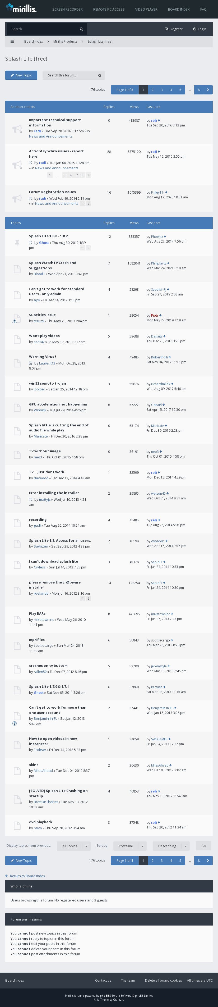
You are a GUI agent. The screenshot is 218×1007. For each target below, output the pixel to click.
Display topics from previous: (49, 846)
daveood (41, 478)
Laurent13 (47, 363)
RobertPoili (159, 357)
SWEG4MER (159, 739)
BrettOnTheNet (46, 801)
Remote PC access (109, 9)
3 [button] (162, 90)
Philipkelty (158, 263)
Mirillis (69, 995)
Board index (179, 9)
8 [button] (199, 90)
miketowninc (44, 619)
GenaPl (156, 405)
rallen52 (40, 671)
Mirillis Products (65, 41)
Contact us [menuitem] (103, 980)
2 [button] (153, 90)
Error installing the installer (54, 492)
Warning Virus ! (42, 356)
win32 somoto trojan (47, 383)
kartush (156, 687)
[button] (208, 89)
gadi (37, 525)
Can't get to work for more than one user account (57, 710)
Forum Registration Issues (52, 191)
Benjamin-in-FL (45, 718)
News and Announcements (50, 136)
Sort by (122, 846)
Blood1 (39, 273)
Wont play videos (44, 335)
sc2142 (39, 341)
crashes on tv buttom (48, 665)
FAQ (203, 9)
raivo (38, 828)
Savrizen (41, 546)
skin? (33, 764)
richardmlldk (160, 384)
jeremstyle (159, 666)
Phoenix (157, 236)
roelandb (41, 593)
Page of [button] (125, 90)
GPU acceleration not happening (58, 404)
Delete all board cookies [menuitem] (163, 980)
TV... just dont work (46, 472)
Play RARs (37, 613)
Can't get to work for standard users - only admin (56, 291)
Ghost (44, 242)
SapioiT (156, 562)
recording (38, 519)
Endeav (40, 749)
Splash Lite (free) (100, 41)
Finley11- (157, 192)
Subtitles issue (42, 314)
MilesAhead (43, 770)
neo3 (38, 457)
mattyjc (44, 499)
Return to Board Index (27, 875)
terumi (39, 320)
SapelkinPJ (158, 289)
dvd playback (40, 821)
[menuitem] (200, 29)
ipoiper (39, 389)
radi (37, 131)
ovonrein (158, 541)
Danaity (157, 336)
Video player (146, 9)
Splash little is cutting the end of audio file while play (59, 428)
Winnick (40, 410)
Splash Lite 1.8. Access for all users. (60, 540)
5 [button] (180, 90)
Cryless (40, 567)
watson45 (158, 493)
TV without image (45, 451)
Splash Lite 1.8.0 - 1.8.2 (48, 236)
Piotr (155, 315)
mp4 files (37, 639)
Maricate (41, 436)
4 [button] (171, 90)
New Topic (21, 75)
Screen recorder (67, 9)
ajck (37, 300)
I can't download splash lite (53, 561)
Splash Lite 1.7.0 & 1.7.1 (49, 686)
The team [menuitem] (128, 980)
